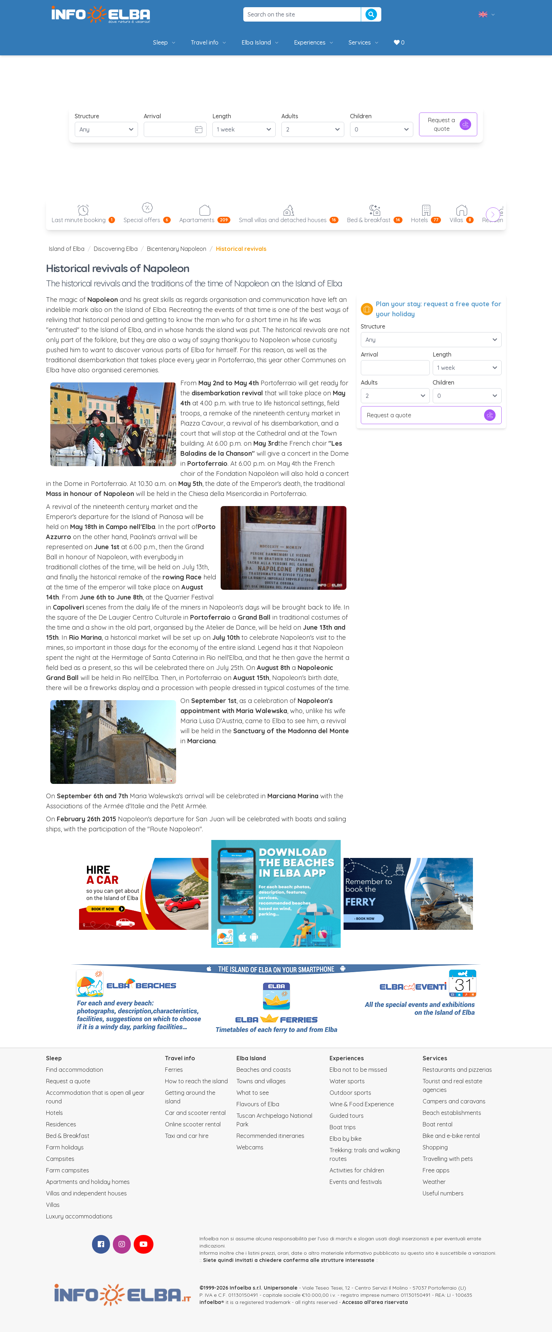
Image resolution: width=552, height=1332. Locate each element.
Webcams (249, 1147)
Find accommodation (74, 1069)
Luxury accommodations (79, 1216)
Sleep (164, 42)
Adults (289, 116)
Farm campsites (67, 1170)
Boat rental (437, 1124)
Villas (53, 1204)
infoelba (210, 1302)
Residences (61, 1124)
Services (364, 42)
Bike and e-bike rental (451, 1135)
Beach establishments (452, 1112)
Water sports (347, 1081)
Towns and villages (261, 1081)
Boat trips (343, 1127)
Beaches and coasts (263, 1069)
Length (221, 116)
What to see (252, 1092)
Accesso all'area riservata (375, 1302)
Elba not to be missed (358, 1069)
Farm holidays (65, 1147)
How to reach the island (196, 1081)
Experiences (314, 42)
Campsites (60, 1158)
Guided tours (347, 1115)
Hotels (54, 1112)
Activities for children (357, 1170)
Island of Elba (66, 248)
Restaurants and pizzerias (457, 1069)
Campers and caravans (454, 1101)
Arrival (152, 116)
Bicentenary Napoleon (176, 248)
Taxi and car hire (186, 1135)
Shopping (435, 1147)
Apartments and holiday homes (88, 1181)
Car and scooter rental (195, 1112)
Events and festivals (356, 1181)
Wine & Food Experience (362, 1104)
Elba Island (261, 42)
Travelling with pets (448, 1158)
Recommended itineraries (270, 1135)
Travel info (209, 42)
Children (361, 116)
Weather (434, 1181)
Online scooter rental (193, 1124)
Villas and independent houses (86, 1193)
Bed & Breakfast (67, 1135)
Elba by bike (346, 1138)
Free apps (436, 1170)
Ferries (174, 1069)
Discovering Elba (116, 248)
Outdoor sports (350, 1092)
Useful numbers (443, 1193)
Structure (87, 116)
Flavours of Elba (257, 1104)
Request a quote (449, 124)
